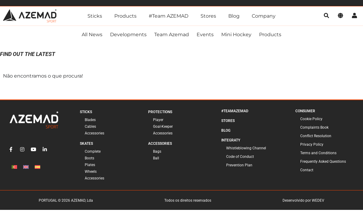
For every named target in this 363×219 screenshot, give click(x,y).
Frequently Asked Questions (323, 163)
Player (158, 121)
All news (92, 36)
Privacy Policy (311, 146)
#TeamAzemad (234, 112)
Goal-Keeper (163, 128)
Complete (93, 153)
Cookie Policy (311, 120)
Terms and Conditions (318, 154)
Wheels (91, 173)
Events (205, 36)
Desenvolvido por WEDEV (303, 202)
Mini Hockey (236, 36)
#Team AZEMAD (168, 16)
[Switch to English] (26, 168)
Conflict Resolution (315, 137)
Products (125, 16)
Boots (89, 159)
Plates (90, 166)
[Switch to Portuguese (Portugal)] (14, 168)
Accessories (94, 134)
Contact (306, 171)
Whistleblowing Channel (246, 149)
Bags (157, 153)
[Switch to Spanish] (37, 168)
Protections (160, 113)
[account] (354, 16)
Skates (86, 145)
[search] (326, 16)
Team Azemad (171, 36)
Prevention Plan (239, 166)
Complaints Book (314, 129)
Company (264, 16)
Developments (128, 36)
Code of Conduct (240, 158)
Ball (156, 159)
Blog (234, 16)
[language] (340, 16)
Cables (90, 128)
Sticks (94, 16)
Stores (208, 16)
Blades (90, 121)
